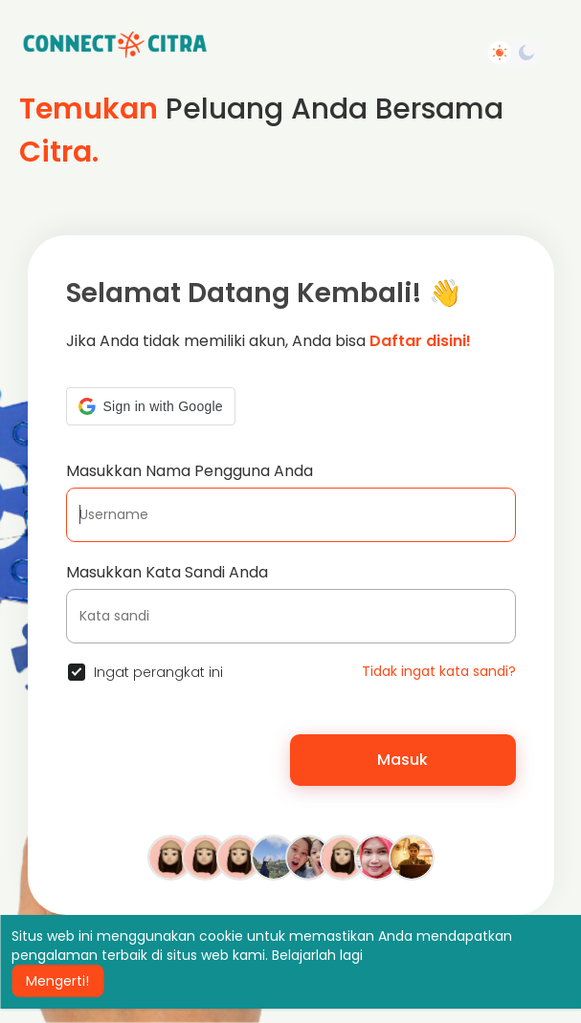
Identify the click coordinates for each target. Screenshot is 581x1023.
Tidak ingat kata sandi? (439, 671)
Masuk (402, 760)
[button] (150, 406)
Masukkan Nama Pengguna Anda (189, 471)
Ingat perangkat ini (158, 672)
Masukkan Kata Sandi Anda (167, 572)
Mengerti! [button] (57, 980)
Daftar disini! (420, 341)
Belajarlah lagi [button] (317, 955)
